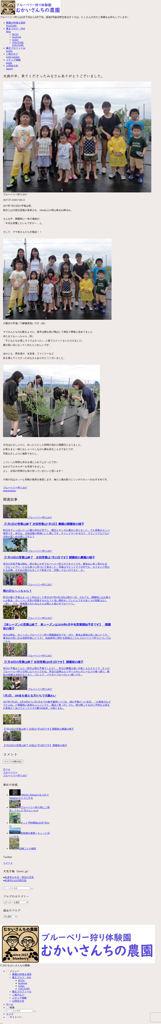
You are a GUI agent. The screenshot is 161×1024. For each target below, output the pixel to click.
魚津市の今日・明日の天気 (19, 877)
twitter (21, 986)
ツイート (8, 863)
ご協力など (18, 994)
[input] (16, 888)
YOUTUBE (24, 988)
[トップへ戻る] (1, 1023)
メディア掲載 (19, 998)
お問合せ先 (18, 1001)
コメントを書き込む (13, 761)
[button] (32, 888)
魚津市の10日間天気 (15, 880)
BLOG (21, 980)
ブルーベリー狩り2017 (15, 487)
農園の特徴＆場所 (21, 974)
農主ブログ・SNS (21, 977)
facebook (22, 983)
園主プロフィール (21, 991)
